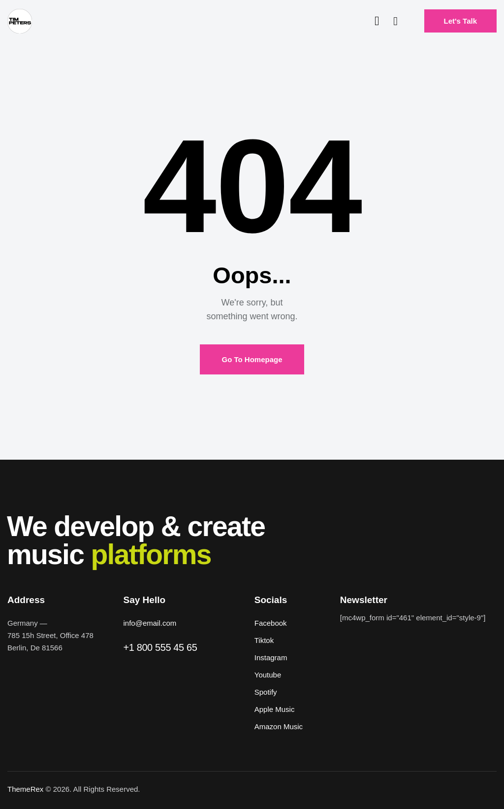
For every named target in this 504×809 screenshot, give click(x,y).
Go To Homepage (251, 359)
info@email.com (150, 623)
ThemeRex (25, 789)
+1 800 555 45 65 (160, 647)
